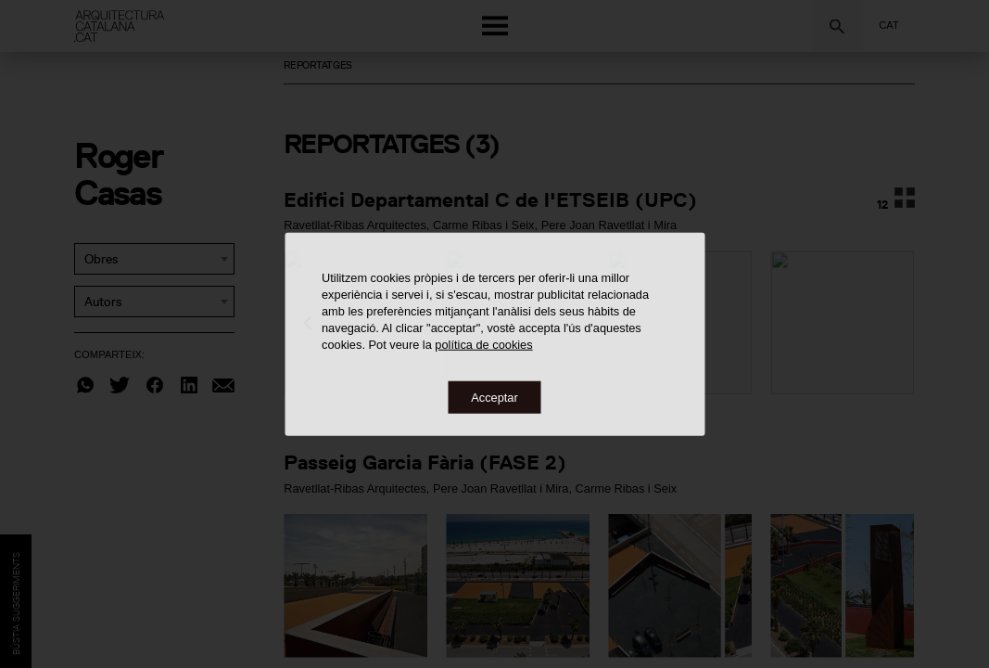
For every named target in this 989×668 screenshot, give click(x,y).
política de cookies (483, 344)
